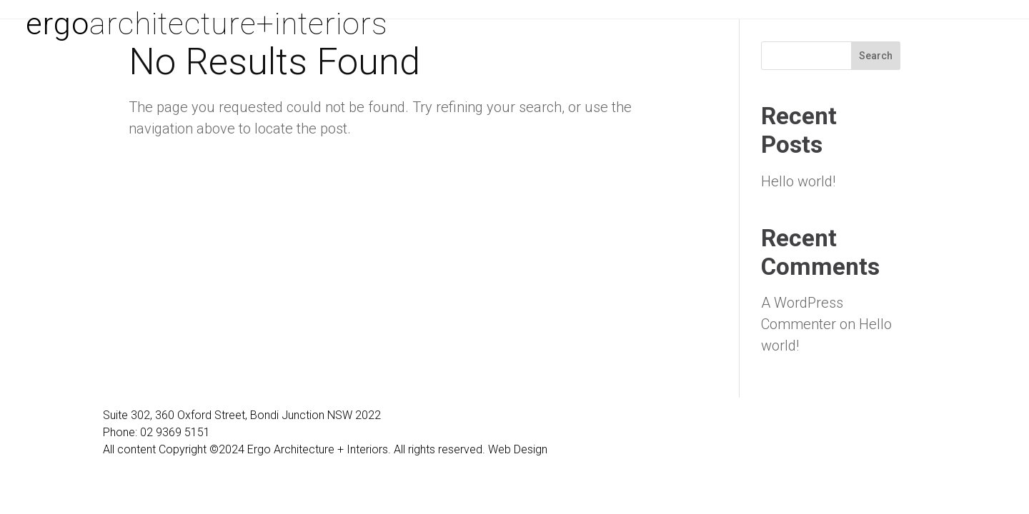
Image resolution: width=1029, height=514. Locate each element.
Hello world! (798, 181)
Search (876, 55)
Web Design (517, 449)
